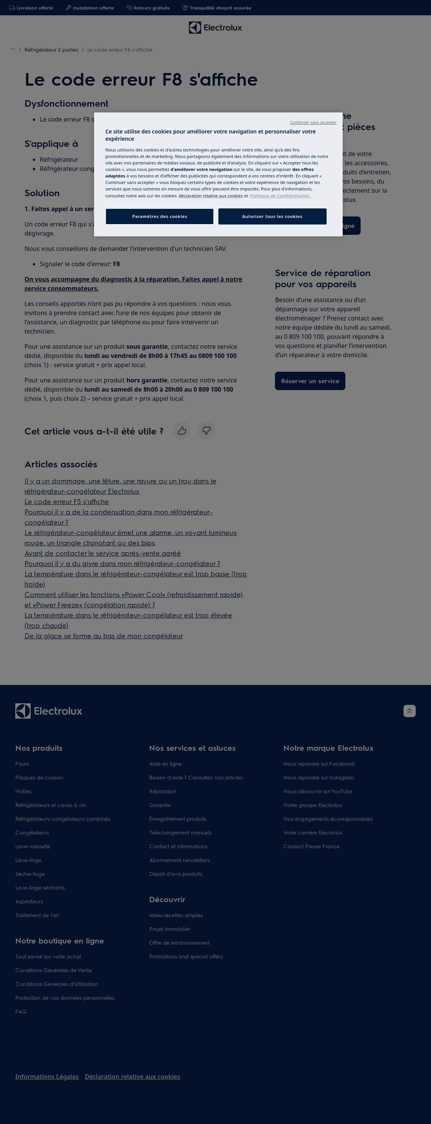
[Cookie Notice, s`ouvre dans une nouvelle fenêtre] (211, 195)
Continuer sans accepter (313, 122)
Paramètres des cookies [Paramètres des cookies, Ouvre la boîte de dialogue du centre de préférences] (159, 216)
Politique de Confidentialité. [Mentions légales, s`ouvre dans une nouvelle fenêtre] (280, 195)
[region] (218, 174)
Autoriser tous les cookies (272, 216)
